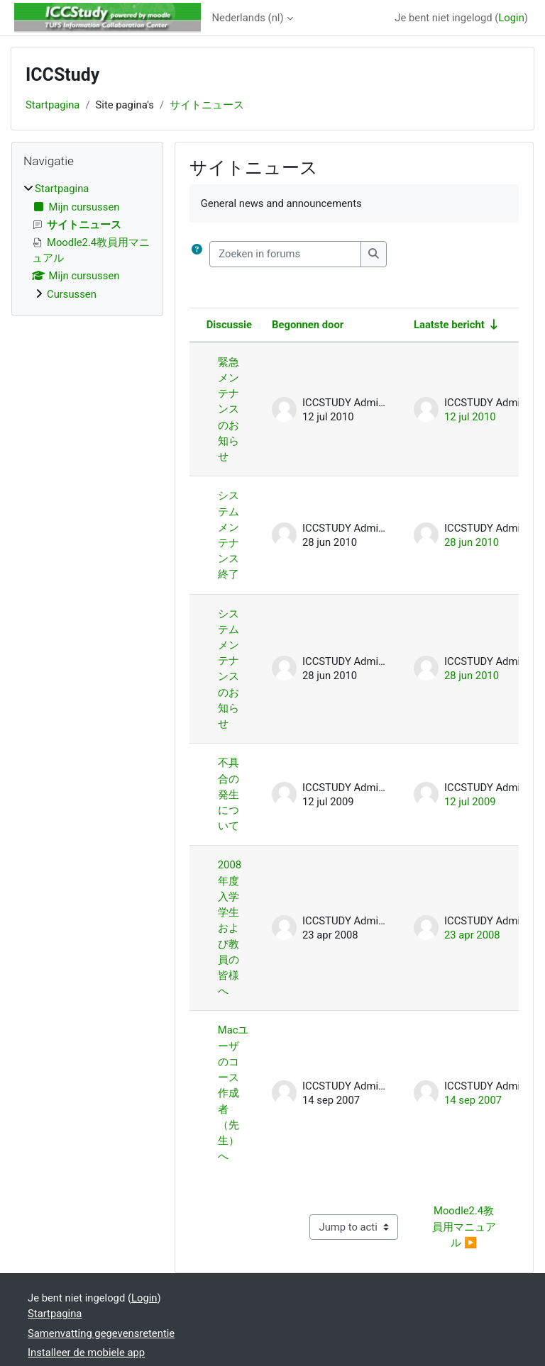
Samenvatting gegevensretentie (101, 1333)
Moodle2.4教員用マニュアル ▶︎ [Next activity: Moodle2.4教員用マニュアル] (464, 1226)
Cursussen (72, 294)
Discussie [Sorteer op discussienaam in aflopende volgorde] (229, 324)
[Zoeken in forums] (285, 254)
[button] (196, 254)
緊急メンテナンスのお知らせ (228, 409)
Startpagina (52, 105)
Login (511, 17)
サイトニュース (207, 105)
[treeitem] (87, 241)
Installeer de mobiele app (86, 1352)
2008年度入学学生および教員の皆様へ (229, 927)
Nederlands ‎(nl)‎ (248, 17)
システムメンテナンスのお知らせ (228, 669)
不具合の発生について (228, 794)
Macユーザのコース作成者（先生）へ (233, 1093)
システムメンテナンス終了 (228, 535)
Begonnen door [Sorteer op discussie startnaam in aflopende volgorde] (307, 324)
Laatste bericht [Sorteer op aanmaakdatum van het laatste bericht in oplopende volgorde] (449, 324)
